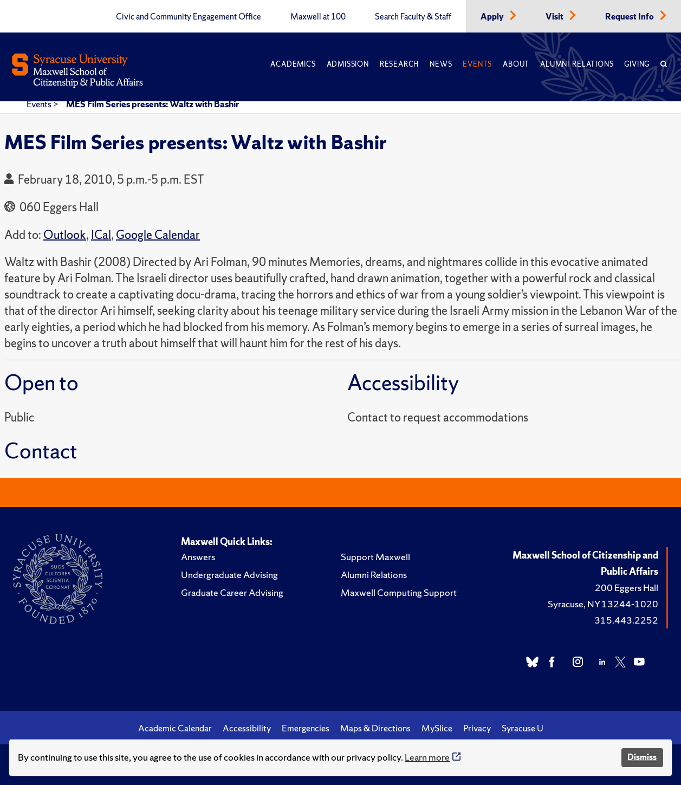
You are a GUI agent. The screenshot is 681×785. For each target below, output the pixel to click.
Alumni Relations (576, 64)
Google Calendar (158, 235)
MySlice (436, 728)
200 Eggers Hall (626, 587)
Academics (292, 64)
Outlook (64, 235)
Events (477, 64)
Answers (198, 556)
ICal (101, 235)
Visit (555, 16)
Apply (493, 16)
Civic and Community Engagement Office (188, 16)
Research (399, 64)
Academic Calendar (175, 728)
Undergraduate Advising (229, 574)
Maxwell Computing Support (399, 592)
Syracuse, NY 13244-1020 (603, 604)
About (516, 64)
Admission (348, 64)
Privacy (477, 728)
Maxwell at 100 (318, 16)
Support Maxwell (375, 556)
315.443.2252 (626, 620)
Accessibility (247, 728)
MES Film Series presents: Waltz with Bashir (152, 104)
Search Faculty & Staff (413, 16)
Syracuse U (522, 728)
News (441, 64)
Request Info (630, 16)
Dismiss (642, 757)
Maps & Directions (375, 728)
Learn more (427, 757)
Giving (637, 64)
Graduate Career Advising (232, 592)
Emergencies (305, 728)
